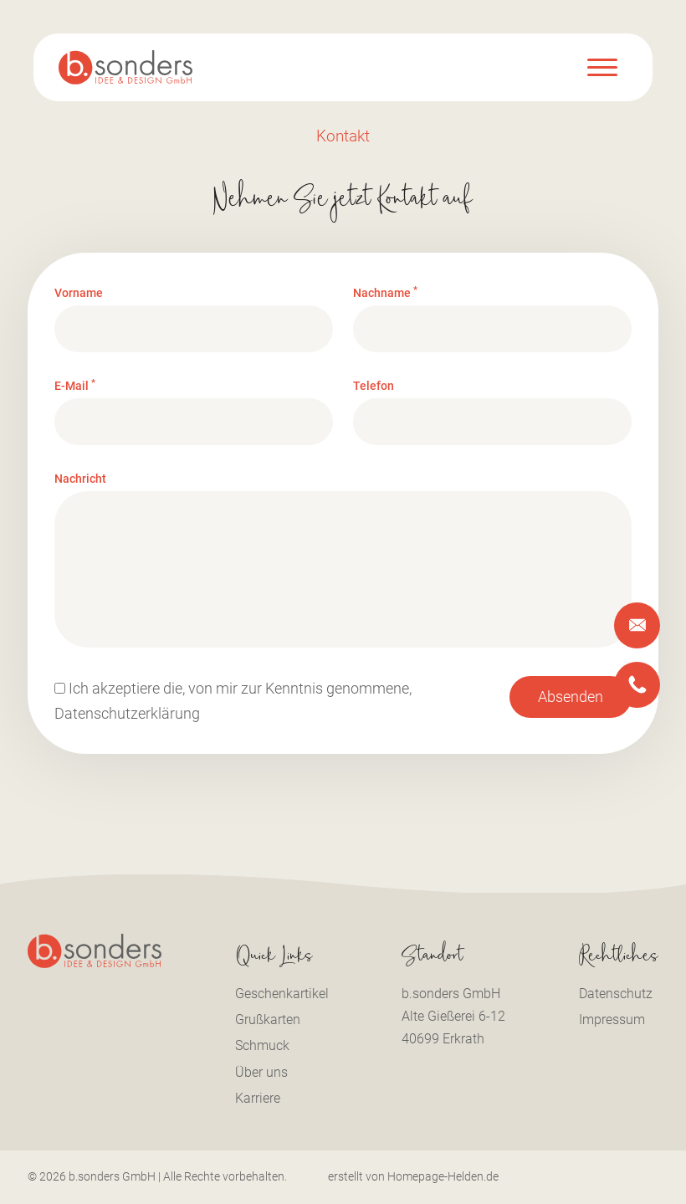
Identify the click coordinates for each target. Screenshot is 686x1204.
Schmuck (262, 1045)
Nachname (385, 293)
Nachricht (80, 479)
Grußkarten (267, 1019)
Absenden (570, 696)
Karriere (257, 1098)
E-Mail (74, 386)
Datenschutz (616, 994)
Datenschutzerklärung (127, 714)
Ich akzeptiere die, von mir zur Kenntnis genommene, (233, 701)
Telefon (373, 386)
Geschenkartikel (282, 994)
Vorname (78, 293)
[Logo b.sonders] (125, 67)
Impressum (612, 1019)
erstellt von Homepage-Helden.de (413, 1176)
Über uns (261, 1072)
